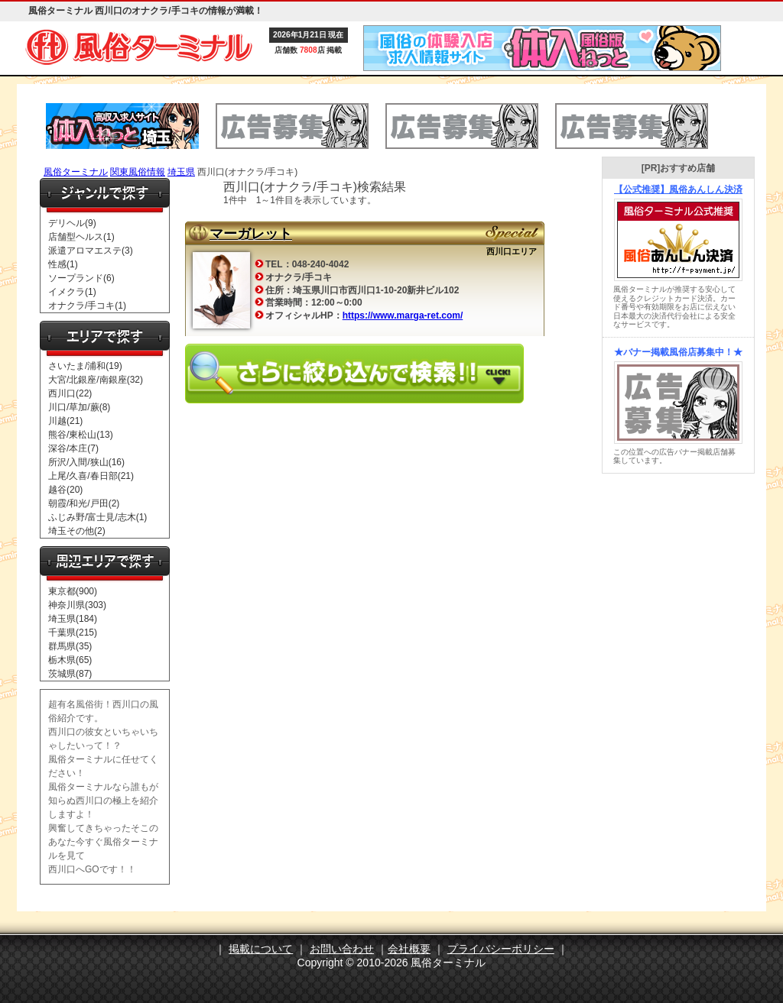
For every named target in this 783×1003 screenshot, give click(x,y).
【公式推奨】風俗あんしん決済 (678, 189)
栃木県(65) (70, 660)
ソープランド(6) (81, 278)
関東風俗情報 (137, 172)
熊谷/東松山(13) (80, 434)
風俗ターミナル (76, 172)
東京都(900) (72, 591)
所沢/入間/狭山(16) (86, 462)
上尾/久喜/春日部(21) (91, 476)
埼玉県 (181, 172)
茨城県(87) (70, 673)
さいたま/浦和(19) (85, 366)
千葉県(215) (72, 632)
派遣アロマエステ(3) (90, 250)
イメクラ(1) (72, 291)
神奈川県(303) (77, 605)
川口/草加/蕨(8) (79, 407)
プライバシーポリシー (500, 949)
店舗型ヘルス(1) (81, 236)
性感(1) (63, 264)
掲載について (261, 949)
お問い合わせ (342, 949)
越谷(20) (65, 489)
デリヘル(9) (72, 223)
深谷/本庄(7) (73, 448)
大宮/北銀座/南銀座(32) (95, 379)
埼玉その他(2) (77, 531)
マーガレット (251, 233)
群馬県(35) (70, 646)
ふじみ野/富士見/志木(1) (97, 517)
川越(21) (65, 421)
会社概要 (409, 949)
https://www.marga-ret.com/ (403, 315)
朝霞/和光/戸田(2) (83, 503)
